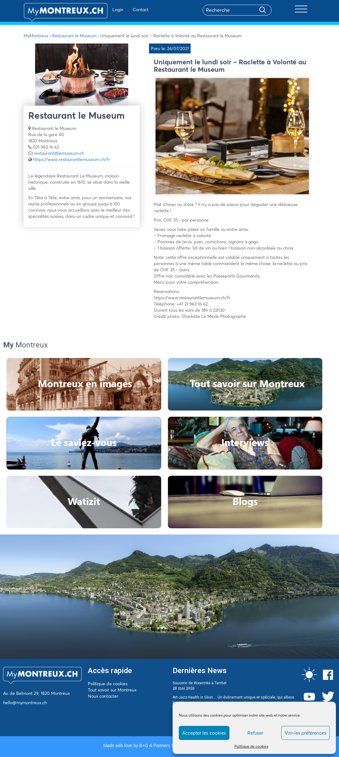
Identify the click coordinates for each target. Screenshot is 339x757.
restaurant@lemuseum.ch (59, 153)
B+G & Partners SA (158, 745)
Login (99, 9)
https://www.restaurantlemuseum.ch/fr (71, 159)
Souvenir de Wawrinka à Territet (200, 683)
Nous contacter (103, 696)
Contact (122, 9)
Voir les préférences (305, 733)
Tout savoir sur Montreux (112, 690)
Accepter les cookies (204, 733)
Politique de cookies (251, 746)
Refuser (255, 733)
